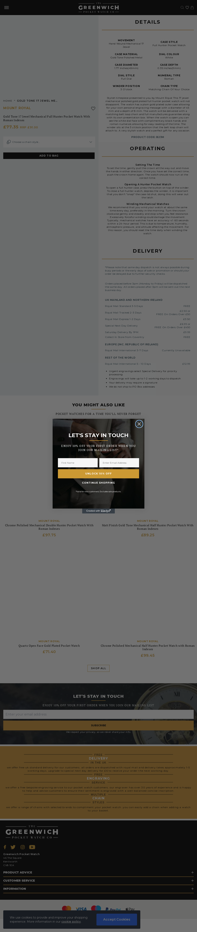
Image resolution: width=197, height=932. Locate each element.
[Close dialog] (139, 424)
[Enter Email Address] (119, 462)
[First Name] (78, 462)
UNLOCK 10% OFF (98, 473)
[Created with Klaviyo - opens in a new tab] (98, 511)
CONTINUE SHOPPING (98, 482)
